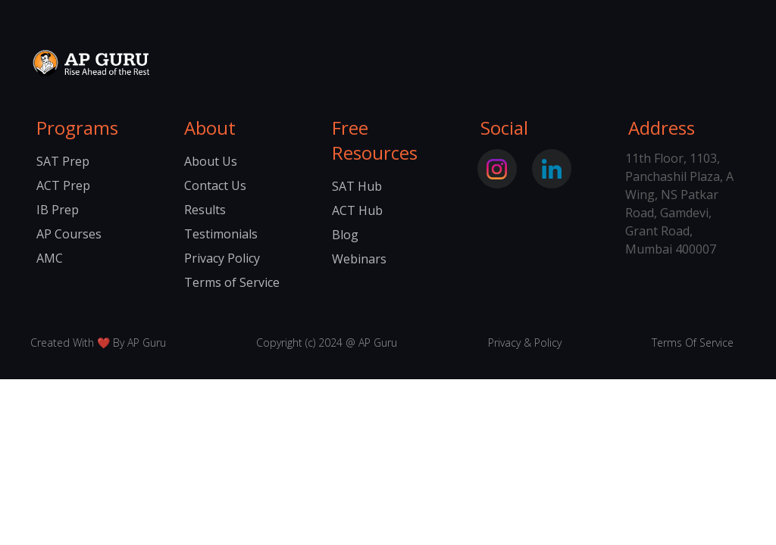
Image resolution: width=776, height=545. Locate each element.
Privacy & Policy (525, 342)
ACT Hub (357, 210)
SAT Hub (357, 186)
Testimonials (221, 234)
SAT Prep (62, 161)
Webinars (359, 259)
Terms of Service (232, 282)
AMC (49, 258)
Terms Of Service (693, 342)
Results (205, 209)
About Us (210, 161)
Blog (345, 234)
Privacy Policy (222, 258)
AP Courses (69, 234)
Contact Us (215, 185)
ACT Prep (63, 185)
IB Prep (57, 209)
